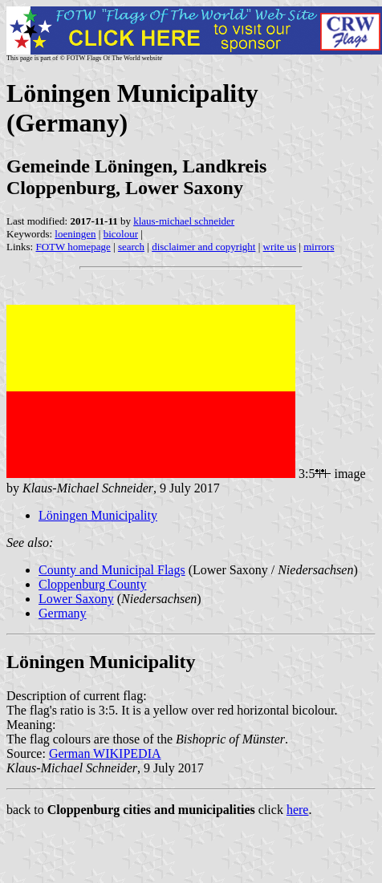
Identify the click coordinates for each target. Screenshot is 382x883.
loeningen (75, 234)
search (131, 247)
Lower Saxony (76, 599)
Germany (63, 613)
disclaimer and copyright (203, 247)
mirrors (318, 247)
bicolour (121, 234)
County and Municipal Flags (112, 570)
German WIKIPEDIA (105, 753)
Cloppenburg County (92, 584)
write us (280, 247)
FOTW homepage (72, 247)
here (297, 809)
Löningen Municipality (98, 515)
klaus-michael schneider (183, 221)
